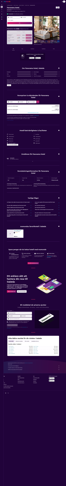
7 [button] (26, 29)
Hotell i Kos (37, 439)
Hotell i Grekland (23, 5)
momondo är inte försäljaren (35, 453)
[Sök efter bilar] (1, 9)
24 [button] (16, 36)
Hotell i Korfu (12, 439)
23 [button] (31, 34)
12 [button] (21, 31)
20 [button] (23, 34)
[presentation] (39, 58)
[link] (34, 351)
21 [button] (26, 34)
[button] (2, 1)
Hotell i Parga (37, 438)
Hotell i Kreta (28, 5)
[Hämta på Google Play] (33, 58)
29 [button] (28, 36)
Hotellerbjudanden (11, 5)
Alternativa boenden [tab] (20, 428)
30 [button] (31, 36)
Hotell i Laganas (12, 436)
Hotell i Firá (37, 436)
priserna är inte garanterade (30, 450)
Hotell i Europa (17, 5)
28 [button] (26, 36)
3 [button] (16, 29)
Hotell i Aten (37, 435)
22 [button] (28, 34)
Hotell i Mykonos (12, 438)
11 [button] (44, 29)
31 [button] (16, 39)
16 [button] (31, 31)
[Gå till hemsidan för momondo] (7, 1)
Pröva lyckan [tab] (28, 428)
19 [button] (21, 34)
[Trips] (1, 14)
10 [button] (16, 31)
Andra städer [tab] (13, 428)
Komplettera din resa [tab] (36, 428)
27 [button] (23, 36)
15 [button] (28, 31)
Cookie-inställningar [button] (12, 207)
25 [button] (18, 36)
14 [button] (26, 31)
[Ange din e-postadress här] (22, 406)
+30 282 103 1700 (12, 12)
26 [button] (21, 36)
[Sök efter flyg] (1, 5)
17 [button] (16, 34)
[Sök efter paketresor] (1, 11)
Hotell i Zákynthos (13, 435)
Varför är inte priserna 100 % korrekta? (35, 457)
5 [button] (21, 29)
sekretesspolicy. (11, 415)
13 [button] (49, 29)
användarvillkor (26, 414)
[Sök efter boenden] (1, 7)
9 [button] (31, 29)
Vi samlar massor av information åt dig (35, 455)
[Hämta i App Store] (39, 58)
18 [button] (44, 31)
